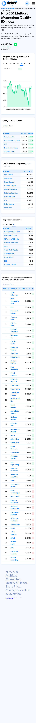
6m (18, 64)
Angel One (14, 354)
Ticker (3, 9)
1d (3, 64)
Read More (9, 598)
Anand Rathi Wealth (11, 250)
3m (14, 64)
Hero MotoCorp (9, 197)
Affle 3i (13, 538)
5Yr (29, 64)
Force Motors (8, 257)
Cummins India (9, 151)
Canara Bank (8, 178)
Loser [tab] (11, 126)
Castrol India (15, 452)
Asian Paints (8, 208)
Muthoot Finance (10, 186)
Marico (13, 435)
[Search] (18, 284)
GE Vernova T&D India (11, 239)
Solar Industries (9, 137)
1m (10, 64)
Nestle (13, 528)
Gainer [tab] (5, 126)
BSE (5, 144)
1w (7, 64)
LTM (5, 200)
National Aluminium (11, 193)
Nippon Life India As (11, 148)
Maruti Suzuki (9, 182)
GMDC (6, 246)
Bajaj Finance (8, 175)
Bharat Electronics (10, 189)
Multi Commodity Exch (12, 141)
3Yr (25, 64)
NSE (13, 9)
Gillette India (15, 525)
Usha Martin (15, 443)
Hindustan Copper (10, 235)
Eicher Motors (9, 204)
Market (8, 9)
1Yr (21, 64)
